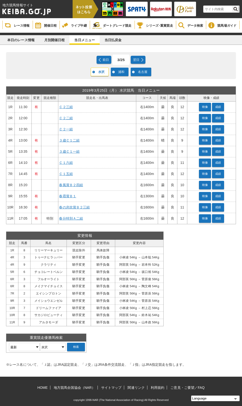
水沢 (101, 72)
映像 (205, 107)
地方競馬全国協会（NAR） (74, 388)
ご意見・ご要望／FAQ (187, 388)
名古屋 (142, 72)
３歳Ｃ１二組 (69, 140)
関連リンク (136, 388)
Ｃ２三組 (66, 107)
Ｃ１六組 (66, 163)
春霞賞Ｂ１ (67, 196)
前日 (106, 60)
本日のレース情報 (21, 40)
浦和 (121, 72)
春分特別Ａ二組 (71, 218)
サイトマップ (111, 388)
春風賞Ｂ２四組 (71, 185)
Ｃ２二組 (66, 118)
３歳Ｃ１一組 (69, 151)
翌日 (136, 60)
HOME (43, 388)
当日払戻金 (113, 40)
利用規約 (157, 388)
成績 (218, 107)
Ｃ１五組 (66, 174)
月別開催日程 (54, 40)
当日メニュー (84, 40)
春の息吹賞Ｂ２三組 (74, 207)
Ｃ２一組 (66, 129)
